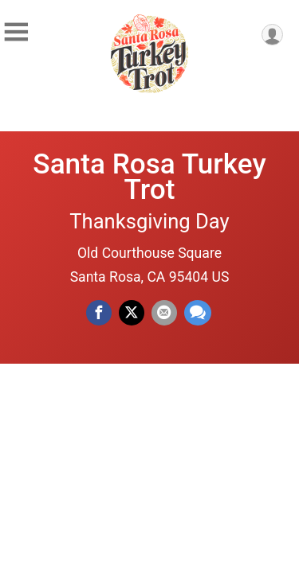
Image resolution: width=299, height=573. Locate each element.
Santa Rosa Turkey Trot (149, 176)
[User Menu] (272, 34)
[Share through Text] (197, 312)
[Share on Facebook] (99, 312)
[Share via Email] (164, 312)
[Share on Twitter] (131, 312)
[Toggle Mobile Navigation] (16, 32)
